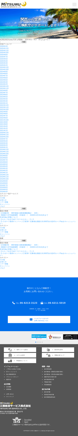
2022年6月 (4, 118)
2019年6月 (4, 162)
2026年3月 (4, 46)
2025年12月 (4, 48)
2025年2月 (4, 65)
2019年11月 (4, 151)
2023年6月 (4, 95)
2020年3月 (4, 143)
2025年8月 (4, 55)
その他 (2, 198)
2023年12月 (4, 86)
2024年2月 (4, 84)
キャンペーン (5, 204)
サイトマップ (10, 396)
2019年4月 (4, 166)
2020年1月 (4, 147)
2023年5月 (4, 97)
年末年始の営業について (9, 217)
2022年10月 (4, 109)
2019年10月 (4, 154)
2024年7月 (4, 76)
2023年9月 (4, 90)
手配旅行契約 (47, 382)
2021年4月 (4, 126)
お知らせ (3, 200)
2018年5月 (4, 189)
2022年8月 (4, 113)
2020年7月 (4, 139)
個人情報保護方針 (11, 374)
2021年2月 (4, 128)
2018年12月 (4, 175)
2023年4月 (4, 99)
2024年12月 (4, 67)
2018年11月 (4, 177)
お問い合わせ (10, 394)
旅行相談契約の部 (49, 379)
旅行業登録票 (47, 369)
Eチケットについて (11, 371)
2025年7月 (4, 57)
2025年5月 (4, 59)
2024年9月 (4, 71)
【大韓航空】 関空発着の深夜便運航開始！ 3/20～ (19, 213)
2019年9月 (4, 156)
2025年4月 (4, 61)
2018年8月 (4, 183)
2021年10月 (4, 120)
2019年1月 (4, 172)
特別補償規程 (47, 384)
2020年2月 (4, 145)
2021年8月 (4, 124)
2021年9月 (4, 122)
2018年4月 (4, 191)
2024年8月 (4, 73)
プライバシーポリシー (12, 377)
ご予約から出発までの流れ (13, 369)
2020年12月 (4, 132)
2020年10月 (4, 137)
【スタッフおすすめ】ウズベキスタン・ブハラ (17, 219)
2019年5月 (4, 164)
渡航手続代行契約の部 (50, 377)
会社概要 (8, 386)
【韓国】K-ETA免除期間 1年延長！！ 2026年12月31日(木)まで (24, 215)
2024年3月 (4, 82)
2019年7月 (4, 160)
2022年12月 (4, 105)
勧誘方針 (8, 379)
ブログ (2, 206)
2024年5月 (4, 80)
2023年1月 (4, 103)
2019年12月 (4, 149)
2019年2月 (4, 170)
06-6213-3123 (28, 303)
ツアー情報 (4, 202)
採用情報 (8, 389)
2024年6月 (4, 78)
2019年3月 (4, 168)
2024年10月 (4, 69)
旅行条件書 (47, 392)
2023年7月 (4, 92)
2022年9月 (4, 111)
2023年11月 (4, 88)
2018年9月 (4, 181)
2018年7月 (4, 185)
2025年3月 (4, 63)
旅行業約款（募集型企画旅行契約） (54, 371)
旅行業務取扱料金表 (49, 397)
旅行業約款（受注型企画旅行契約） (54, 374)
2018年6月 (4, 187)
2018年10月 (4, 179)
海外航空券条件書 (49, 394)
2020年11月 (4, 135)
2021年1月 (4, 130)
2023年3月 (4, 101)
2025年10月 (4, 52)
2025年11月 (4, 50)
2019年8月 (4, 158)
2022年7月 (4, 116)
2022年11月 (4, 107)
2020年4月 (4, 141)
